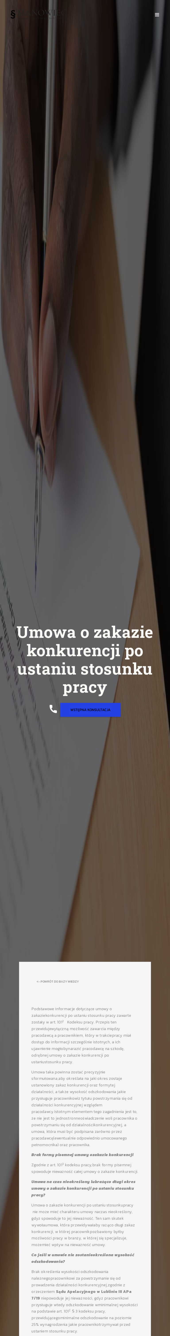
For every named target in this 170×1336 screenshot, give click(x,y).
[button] (157, 15)
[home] (38, 14)
